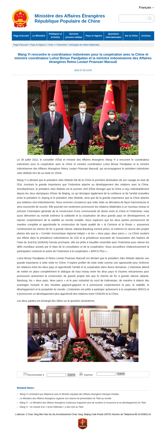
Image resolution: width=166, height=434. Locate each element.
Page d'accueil (21, 35)
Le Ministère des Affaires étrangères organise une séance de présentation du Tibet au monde (65, 398)
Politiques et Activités (55, 36)
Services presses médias (73, 36)
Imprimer (86, 375)
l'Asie (50, 45)
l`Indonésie (61, 45)
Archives (146, 35)
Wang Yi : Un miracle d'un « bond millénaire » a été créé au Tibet (52, 407)
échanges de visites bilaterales (84, 45)
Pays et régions (94, 35)
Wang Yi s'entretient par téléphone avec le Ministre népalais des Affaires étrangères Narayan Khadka (69, 394)
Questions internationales (113, 36)
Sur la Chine (131, 35)
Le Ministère (38, 35)
